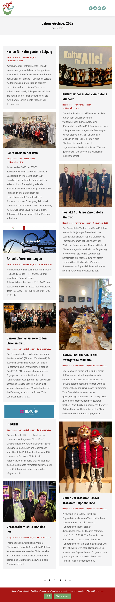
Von (27, 57)
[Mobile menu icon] (110, 8)
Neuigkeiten (12, 57)
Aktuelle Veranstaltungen (24, 259)
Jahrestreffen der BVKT (23, 153)
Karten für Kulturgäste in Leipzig (29, 52)
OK (48, 596)
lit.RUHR (12, 424)
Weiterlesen (62, 596)
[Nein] (111, 594)
